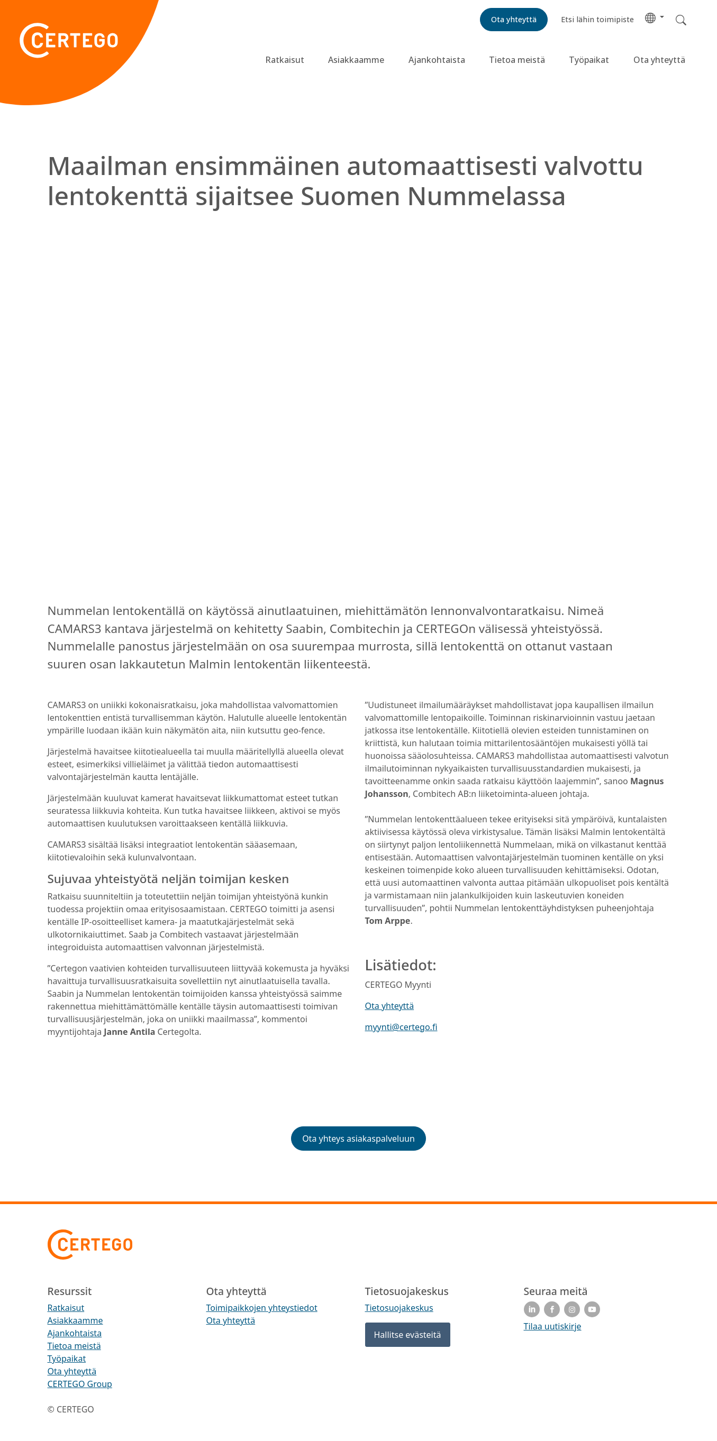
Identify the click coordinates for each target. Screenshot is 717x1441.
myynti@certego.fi (401, 1027)
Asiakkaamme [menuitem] (75, 1320)
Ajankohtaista (437, 60)
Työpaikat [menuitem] (67, 1358)
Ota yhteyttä (659, 60)
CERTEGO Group (80, 1384)
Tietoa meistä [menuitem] (74, 1346)
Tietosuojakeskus (399, 1308)
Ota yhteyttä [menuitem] (72, 1371)
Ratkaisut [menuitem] (66, 1308)
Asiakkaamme (356, 60)
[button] (654, 17)
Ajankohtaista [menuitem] (75, 1333)
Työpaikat (589, 60)
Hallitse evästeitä (407, 1335)
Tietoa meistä (517, 60)
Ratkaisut (284, 60)
